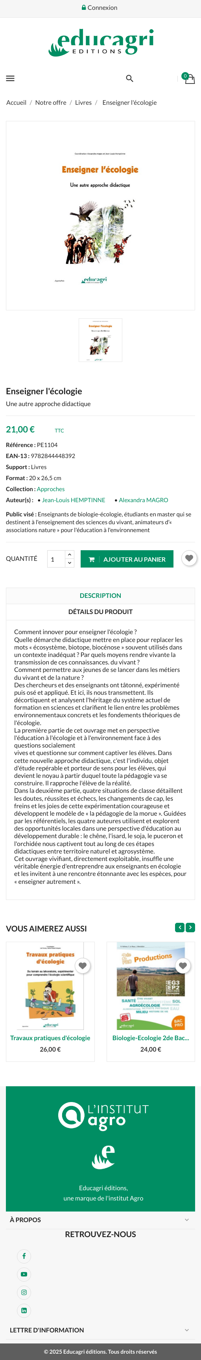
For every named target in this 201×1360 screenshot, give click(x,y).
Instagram (24, 1293)
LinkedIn (24, 1311)
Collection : (21, 489)
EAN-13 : (18, 456)
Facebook (24, 1256)
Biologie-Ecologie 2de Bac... (150, 1038)
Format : (17, 478)
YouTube (24, 1274)
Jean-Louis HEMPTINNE (73, 500)
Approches (51, 489)
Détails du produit (100, 612)
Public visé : (21, 514)
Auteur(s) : (19, 500)
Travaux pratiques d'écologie (50, 1038)
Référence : (21, 445)
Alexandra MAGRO (143, 500)
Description (100, 595)
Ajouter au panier (127, 559)
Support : (18, 467)
